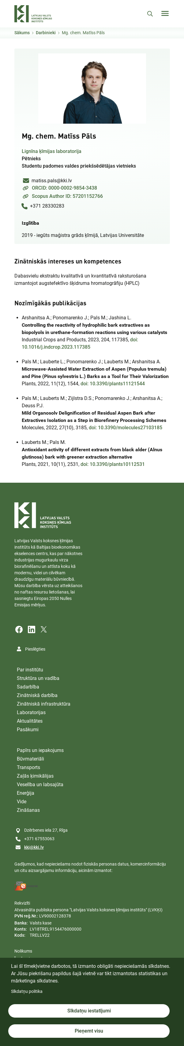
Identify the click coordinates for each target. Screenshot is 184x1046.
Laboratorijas (31, 712)
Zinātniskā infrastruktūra (43, 704)
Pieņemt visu (89, 1031)
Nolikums (23, 951)
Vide (21, 801)
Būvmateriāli (30, 759)
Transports (28, 767)
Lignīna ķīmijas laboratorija (51, 151)
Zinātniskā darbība (37, 695)
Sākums (22, 32)
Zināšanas (28, 810)
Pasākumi (28, 729)
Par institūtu (30, 670)
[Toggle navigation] (165, 13)
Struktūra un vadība (38, 678)
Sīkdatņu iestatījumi (89, 1011)
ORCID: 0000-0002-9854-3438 (64, 188)
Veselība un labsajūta (40, 784)
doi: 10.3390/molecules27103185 (125, 427)
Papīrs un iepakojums (40, 750)
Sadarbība (28, 687)
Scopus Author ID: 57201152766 (67, 196)
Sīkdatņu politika (27, 991)
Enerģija (25, 793)
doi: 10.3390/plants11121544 (113, 384)
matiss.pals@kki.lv (52, 180)
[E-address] (26, 886)
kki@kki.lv (34, 847)
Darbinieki (46, 32)
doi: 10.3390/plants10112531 (113, 464)
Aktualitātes (30, 721)
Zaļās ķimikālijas (35, 776)
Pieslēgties (35, 649)
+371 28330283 (47, 206)
